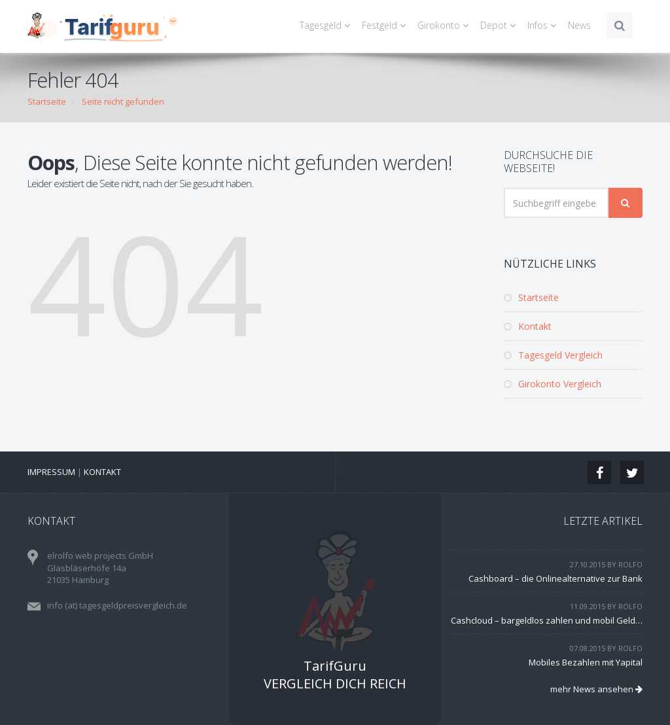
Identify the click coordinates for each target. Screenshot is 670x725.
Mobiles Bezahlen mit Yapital (586, 662)
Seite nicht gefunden (123, 101)
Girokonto (444, 25)
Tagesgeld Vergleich (553, 355)
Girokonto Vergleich (552, 384)
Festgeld (386, 25)
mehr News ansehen (596, 689)
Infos (543, 25)
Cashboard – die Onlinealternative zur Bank (555, 578)
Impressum (51, 472)
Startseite (46, 101)
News (579, 25)
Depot (500, 25)
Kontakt (528, 326)
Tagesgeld (327, 25)
